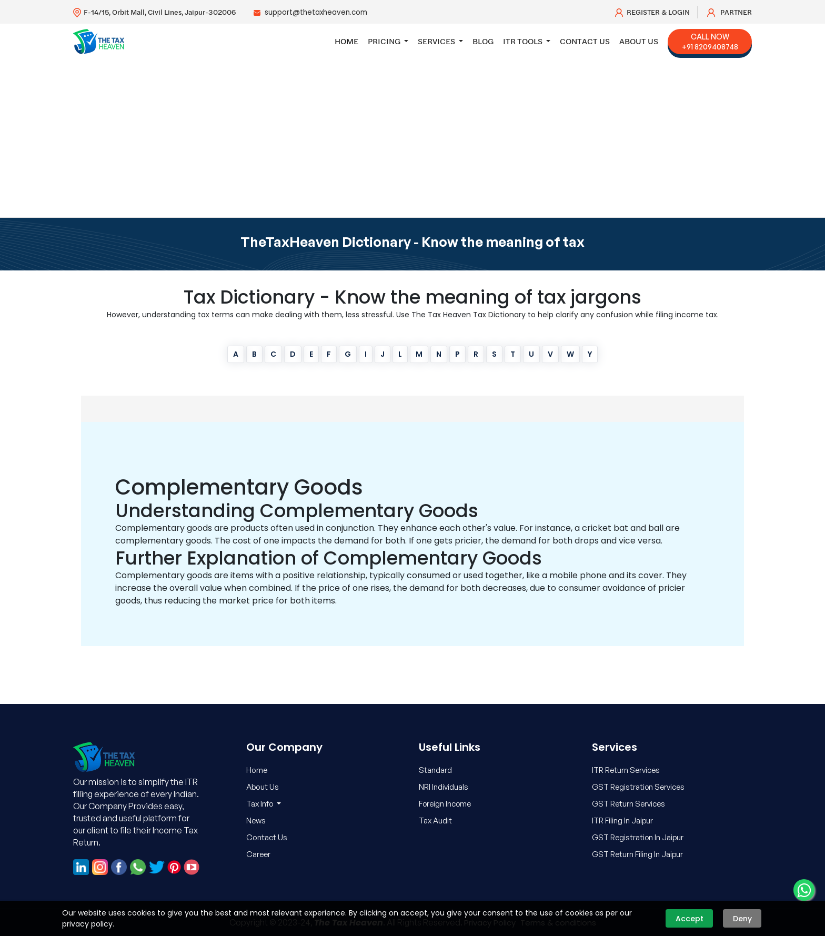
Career (258, 854)
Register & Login (652, 12)
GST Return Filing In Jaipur (638, 854)
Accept (689, 918)
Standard (435, 770)
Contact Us (585, 41)
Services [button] (437, 41)
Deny (742, 918)
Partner (729, 12)
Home (346, 41)
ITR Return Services (626, 770)
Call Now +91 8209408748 (710, 41)
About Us (638, 41)
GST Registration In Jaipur (639, 837)
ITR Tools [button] (523, 41)
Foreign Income (445, 804)
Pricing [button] (385, 41)
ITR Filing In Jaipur (623, 821)
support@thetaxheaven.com (318, 12)
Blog (483, 41)
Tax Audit (435, 821)
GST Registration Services (639, 787)
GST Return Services (629, 804)
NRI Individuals (444, 787)
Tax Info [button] (260, 804)
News (256, 821)
